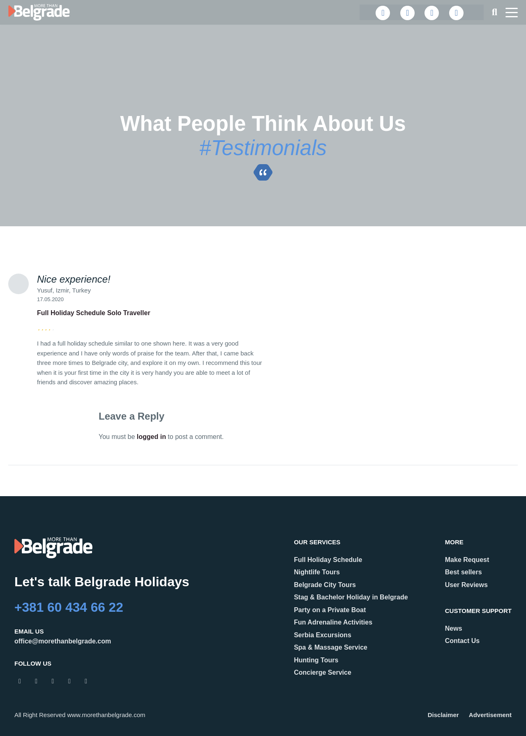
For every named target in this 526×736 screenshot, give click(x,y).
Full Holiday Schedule (328, 559)
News (453, 628)
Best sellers (463, 572)
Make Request (467, 559)
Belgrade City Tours (325, 584)
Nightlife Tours (317, 572)
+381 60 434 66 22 (69, 607)
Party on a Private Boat (330, 609)
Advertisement (490, 714)
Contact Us (462, 640)
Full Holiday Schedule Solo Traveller (93, 312)
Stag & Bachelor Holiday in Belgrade (351, 597)
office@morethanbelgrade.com (62, 641)
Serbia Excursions (322, 635)
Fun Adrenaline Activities (333, 622)
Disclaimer (443, 714)
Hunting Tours (316, 660)
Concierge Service (322, 672)
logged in (151, 436)
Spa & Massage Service (330, 647)
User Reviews (466, 584)
